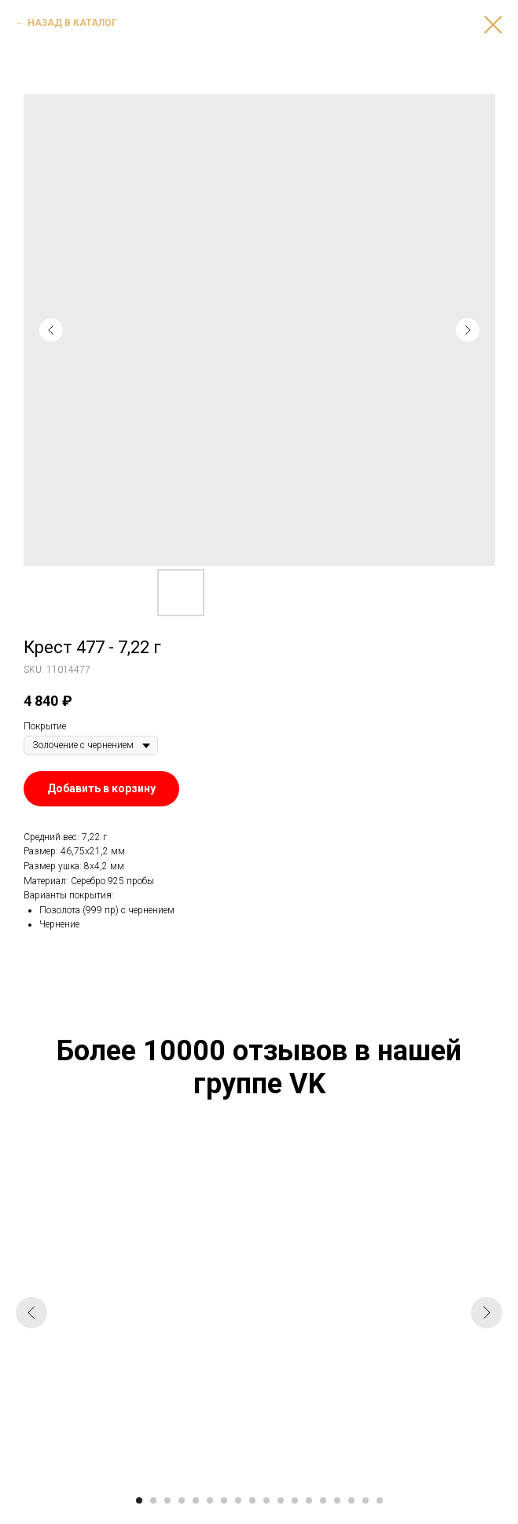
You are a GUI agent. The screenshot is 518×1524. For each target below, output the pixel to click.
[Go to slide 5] (196, 1500)
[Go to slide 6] (210, 1500)
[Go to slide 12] (295, 1500)
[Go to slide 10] (266, 1500)
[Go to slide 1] (139, 1500)
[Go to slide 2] (153, 1500)
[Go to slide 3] (167, 1500)
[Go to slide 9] (252, 1500)
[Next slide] (486, 1312)
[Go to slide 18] (380, 1500)
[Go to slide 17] (365, 1500)
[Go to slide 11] (280, 1500)
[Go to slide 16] (351, 1500)
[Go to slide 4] (181, 1500)
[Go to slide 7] (224, 1500)
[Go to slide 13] (309, 1500)
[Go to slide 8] (238, 1500)
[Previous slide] (31, 1312)
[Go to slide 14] (323, 1500)
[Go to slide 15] (337, 1500)
